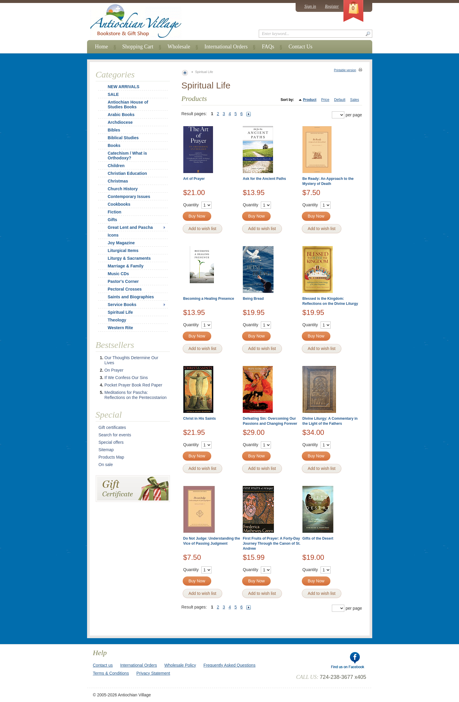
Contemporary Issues (129, 196)
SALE (113, 94)
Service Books (122, 304)
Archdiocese (120, 122)
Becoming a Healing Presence (208, 299)
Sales (354, 100)
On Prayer (114, 370)
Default (339, 100)
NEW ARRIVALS (124, 86)
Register (332, 6)
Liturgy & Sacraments (129, 258)
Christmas (114, 181)
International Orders (225, 47)
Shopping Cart (138, 47)
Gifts (112, 219)
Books (114, 145)
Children (116, 165)
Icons (113, 235)
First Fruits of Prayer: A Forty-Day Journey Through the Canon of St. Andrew (271, 543)
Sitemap (106, 449)
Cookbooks (119, 204)
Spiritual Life (120, 312)
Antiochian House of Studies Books (128, 104)
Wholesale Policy (180, 665)
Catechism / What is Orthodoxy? (127, 155)
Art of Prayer (194, 179)
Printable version (345, 70)
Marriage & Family (126, 266)
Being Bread (253, 299)
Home (101, 47)
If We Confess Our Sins (126, 377)
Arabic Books (121, 114)
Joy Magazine (121, 242)
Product (309, 100)
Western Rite (120, 327)
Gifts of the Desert (317, 538)
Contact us (103, 665)
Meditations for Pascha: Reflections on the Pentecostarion (136, 395)
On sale (106, 464)
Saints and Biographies (131, 296)
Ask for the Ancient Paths (264, 179)
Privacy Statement (153, 673)
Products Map (111, 457)
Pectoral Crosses (125, 289)
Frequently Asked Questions (229, 665)
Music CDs (118, 273)
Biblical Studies (123, 137)
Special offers (111, 442)
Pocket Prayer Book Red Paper (134, 385)
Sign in (310, 6)
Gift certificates (112, 427)
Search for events (115, 434)
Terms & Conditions (111, 673)
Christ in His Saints (199, 418)
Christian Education (127, 173)
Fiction (115, 212)
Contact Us (300, 47)
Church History (123, 188)
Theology (117, 320)
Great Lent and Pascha (130, 227)
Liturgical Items (123, 250)
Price (325, 100)
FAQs (268, 47)
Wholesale (179, 47)
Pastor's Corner (123, 281)
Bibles (114, 130)
